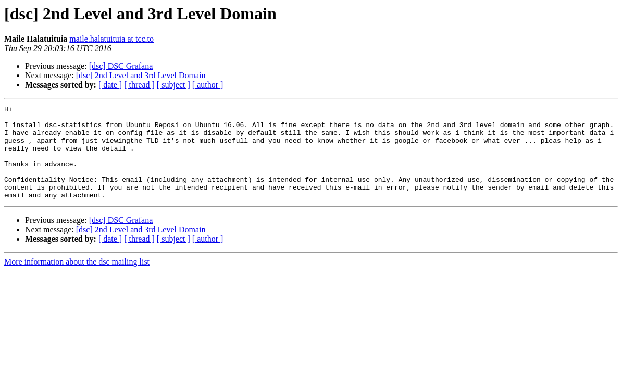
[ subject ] (173, 84)
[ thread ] (139, 84)
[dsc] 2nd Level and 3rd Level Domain (141, 75)
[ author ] (207, 84)
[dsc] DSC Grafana (121, 65)
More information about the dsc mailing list (77, 280)
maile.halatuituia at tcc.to (111, 38)
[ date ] (110, 84)
